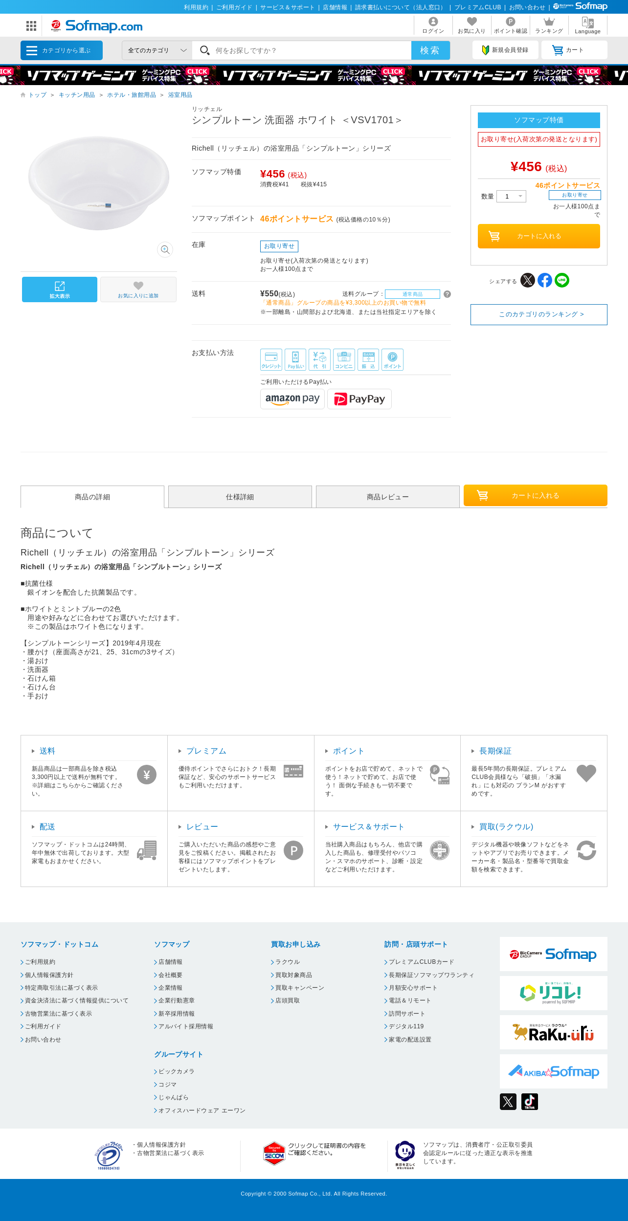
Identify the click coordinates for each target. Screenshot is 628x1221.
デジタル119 (406, 1026)
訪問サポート (407, 1013)
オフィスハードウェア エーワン (202, 1110)
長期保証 (495, 751)
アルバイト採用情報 (185, 1026)
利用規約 (196, 7)
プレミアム (206, 751)
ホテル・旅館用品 (131, 94)
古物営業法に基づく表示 (58, 1013)
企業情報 (170, 987)
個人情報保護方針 (49, 975)
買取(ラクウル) (506, 826)
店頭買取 (287, 1000)
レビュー (202, 826)
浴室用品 (180, 94)
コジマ (167, 1084)
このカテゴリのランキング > (541, 314)
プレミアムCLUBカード (421, 961)
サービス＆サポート (287, 7)
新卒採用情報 (176, 1013)
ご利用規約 (40, 961)
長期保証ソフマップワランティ (431, 975)
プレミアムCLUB (477, 7)
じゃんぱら (173, 1097)
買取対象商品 (293, 975)
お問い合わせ (527, 7)
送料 (48, 751)
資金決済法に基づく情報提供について (77, 1000)
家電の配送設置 (410, 1039)
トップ (37, 94)
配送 (48, 826)
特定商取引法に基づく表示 (61, 987)
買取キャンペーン (299, 987)
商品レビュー (388, 497)
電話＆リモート (410, 1000)
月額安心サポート (413, 987)
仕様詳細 (240, 497)
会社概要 (170, 975)
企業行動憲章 (176, 1000)
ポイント (349, 751)
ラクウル (287, 961)
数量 (503, 196)
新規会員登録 (505, 50)
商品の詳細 (92, 497)
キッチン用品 (77, 94)
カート (568, 50)
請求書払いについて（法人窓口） (401, 7)
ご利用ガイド (234, 7)
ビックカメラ (176, 1071)
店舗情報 (335, 7)
